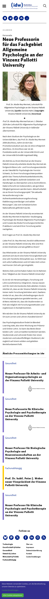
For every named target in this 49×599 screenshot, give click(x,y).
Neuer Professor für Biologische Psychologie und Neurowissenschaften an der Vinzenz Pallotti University (25, 453)
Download (36, 113)
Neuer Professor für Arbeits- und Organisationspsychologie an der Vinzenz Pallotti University (25, 377)
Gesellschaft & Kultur (12, 547)
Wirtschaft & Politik (11, 556)
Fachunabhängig (9, 560)
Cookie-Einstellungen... (11, 590)
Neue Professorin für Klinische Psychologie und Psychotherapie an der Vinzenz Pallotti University (25, 414)
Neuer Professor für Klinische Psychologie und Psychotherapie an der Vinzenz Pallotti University (25, 510)
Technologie (8, 544)
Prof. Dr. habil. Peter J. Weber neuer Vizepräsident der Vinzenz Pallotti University (25, 481)
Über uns (29, 544)
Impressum (30, 547)
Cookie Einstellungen (33, 557)
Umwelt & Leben (9, 553)
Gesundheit (7, 550)
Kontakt (29, 554)
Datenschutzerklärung (34, 550)
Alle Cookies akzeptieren (12, 595)
